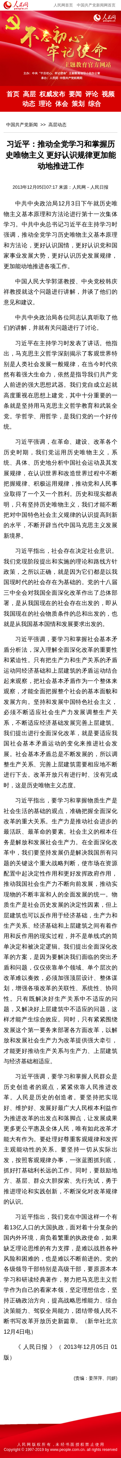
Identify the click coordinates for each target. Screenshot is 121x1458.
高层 (29, 94)
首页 (12, 94)
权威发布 (52, 94)
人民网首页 (63, 5)
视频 (108, 94)
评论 (91, 94)
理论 (45, 103)
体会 (61, 103)
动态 (28, 103)
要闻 (75, 94)
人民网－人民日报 (90, 187)
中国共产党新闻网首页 (96, 5)
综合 (94, 103)
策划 (78, 103)
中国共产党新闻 (22, 124)
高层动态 (57, 124)
